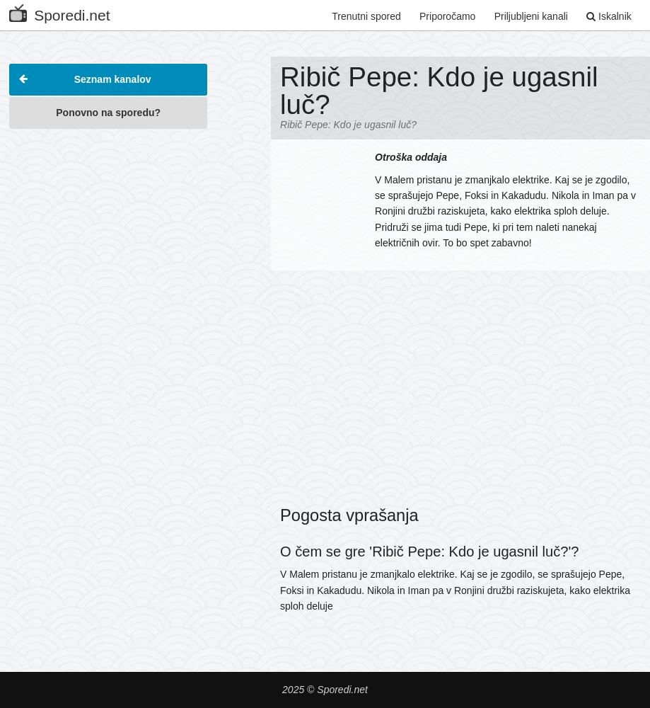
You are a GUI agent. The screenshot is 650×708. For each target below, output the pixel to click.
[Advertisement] (108, 225)
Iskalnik (609, 16)
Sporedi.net (59, 12)
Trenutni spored (366, 16)
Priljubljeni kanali (531, 16)
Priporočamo (447, 16)
